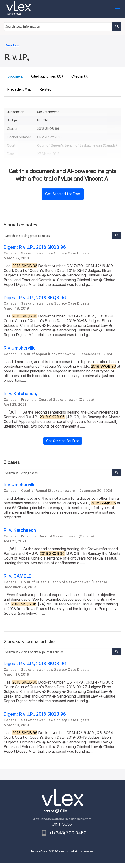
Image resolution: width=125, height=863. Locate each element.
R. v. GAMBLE (17, 576)
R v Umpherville (19, 484)
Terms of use (39, 851)
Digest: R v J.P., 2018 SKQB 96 (35, 247)
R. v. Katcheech (20, 530)
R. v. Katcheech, (20, 393)
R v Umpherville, (20, 348)
